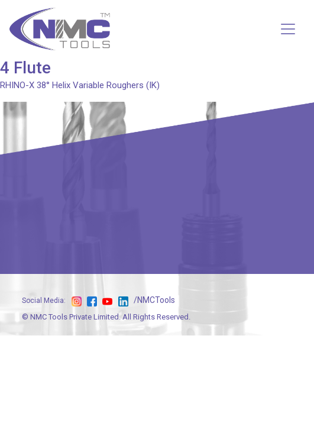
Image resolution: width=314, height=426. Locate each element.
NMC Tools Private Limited (74, 316)
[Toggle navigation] (288, 29)
